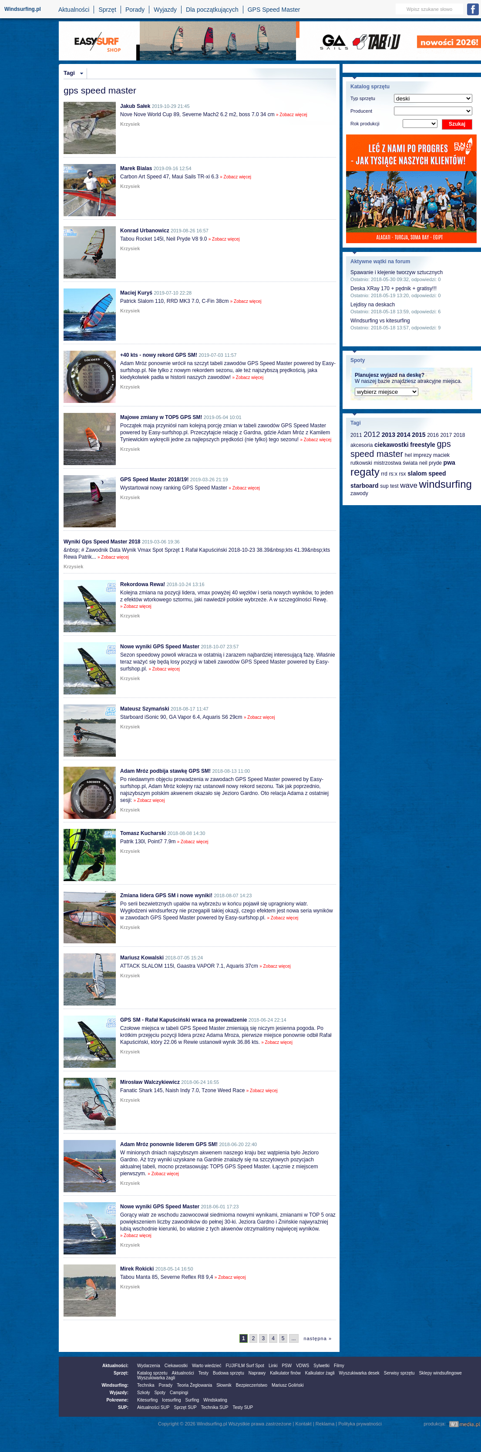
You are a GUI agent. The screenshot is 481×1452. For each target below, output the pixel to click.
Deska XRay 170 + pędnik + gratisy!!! (393, 288)
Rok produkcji (365, 123)
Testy (203, 1373)
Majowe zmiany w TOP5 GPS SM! (161, 417)
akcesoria (361, 445)
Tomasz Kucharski (143, 833)
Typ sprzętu (362, 98)
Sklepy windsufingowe (440, 1373)
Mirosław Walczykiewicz (150, 1082)
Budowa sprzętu (228, 1373)
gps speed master (400, 449)
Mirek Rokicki (137, 1269)
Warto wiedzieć (206, 1365)
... (294, 1338)
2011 (356, 435)
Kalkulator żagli (320, 1373)
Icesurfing (171, 1400)
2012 (371, 434)
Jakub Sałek (135, 106)
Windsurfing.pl (22, 9)
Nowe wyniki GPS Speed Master (159, 647)
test (394, 486)
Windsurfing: (114, 1385)
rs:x (393, 474)
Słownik (223, 1385)
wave (408, 485)
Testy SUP (243, 1407)
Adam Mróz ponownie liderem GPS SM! (169, 1144)
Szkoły (143, 1392)
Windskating (215, 1400)
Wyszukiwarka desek (359, 1373)
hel (408, 455)
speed (437, 473)
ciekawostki (391, 444)
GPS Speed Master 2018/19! (154, 479)
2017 (446, 435)
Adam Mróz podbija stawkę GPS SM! (165, 771)
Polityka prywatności (360, 1423)
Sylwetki (321, 1365)
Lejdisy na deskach (372, 305)
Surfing (192, 1400)
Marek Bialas (136, 168)
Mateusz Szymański (144, 709)
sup (384, 486)
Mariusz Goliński (287, 1385)
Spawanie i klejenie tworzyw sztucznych (396, 272)
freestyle (422, 444)
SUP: (123, 1407)
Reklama (325, 1423)
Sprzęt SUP (185, 1407)
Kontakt (304, 1423)
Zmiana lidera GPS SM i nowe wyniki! (166, 895)
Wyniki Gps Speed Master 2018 (102, 542)
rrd (384, 474)
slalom (417, 473)
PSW (287, 1365)
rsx (402, 474)
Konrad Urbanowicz (144, 231)
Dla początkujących (212, 9)
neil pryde (430, 463)
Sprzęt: (121, 1373)
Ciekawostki (176, 1365)
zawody (359, 493)
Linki (273, 1365)
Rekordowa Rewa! (142, 584)
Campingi (179, 1392)
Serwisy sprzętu (399, 1373)
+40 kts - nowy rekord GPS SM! (158, 355)
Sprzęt (107, 9)
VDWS (302, 1365)
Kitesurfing (147, 1400)
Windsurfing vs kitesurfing (380, 321)
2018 (459, 435)
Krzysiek (130, 124)
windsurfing (445, 484)
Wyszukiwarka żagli (156, 1377)
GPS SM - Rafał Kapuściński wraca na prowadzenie (183, 1020)
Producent (361, 111)
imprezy (422, 455)
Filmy (339, 1365)
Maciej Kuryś (136, 293)
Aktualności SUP (153, 1407)
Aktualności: (115, 1365)
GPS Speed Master (274, 9)
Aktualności (74, 9)
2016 (433, 435)
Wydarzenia (148, 1365)
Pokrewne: (117, 1400)
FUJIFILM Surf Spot (245, 1365)
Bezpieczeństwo (251, 1385)
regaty (365, 472)
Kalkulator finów (285, 1373)
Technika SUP (215, 1407)
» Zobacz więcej (291, 114)
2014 (403, 434)
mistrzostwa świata (396, 463)
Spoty (159, 1392)
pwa (449, 462)
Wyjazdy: (119, 1392)
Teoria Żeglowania (194, 1385)
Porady (135, 9)
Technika (145, 1385)
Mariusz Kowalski (142, 958)
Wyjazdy (165, 9)
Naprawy (257, 1373)
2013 (388, 434)
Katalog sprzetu (152, 1373)
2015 (418, 434)
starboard (364, 485)
